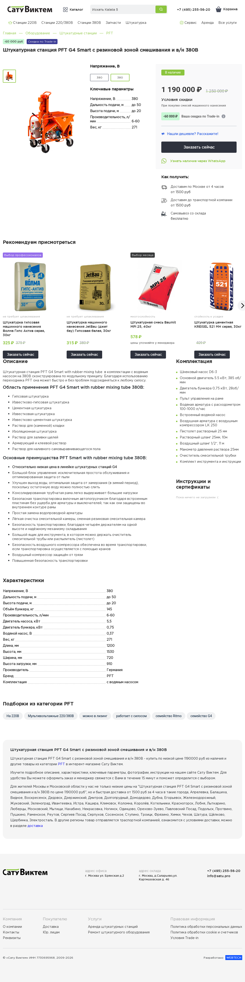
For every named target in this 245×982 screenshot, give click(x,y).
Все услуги (227, 23)
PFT (109, 33)
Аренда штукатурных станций (113, 927)
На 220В (13, 716)
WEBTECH (233, 957)
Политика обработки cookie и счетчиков (204, 932)
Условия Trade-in (184, 938)
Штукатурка (136, 23)
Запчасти (113, 23)
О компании (12, 927)
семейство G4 (201, 716)
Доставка (51, 927)
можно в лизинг (95, 716)
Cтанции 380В (89, 23)
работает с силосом (131, 716)
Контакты (11, 932)
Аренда (207, 23)
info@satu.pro (218, 876)
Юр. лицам (51, 932)
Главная (9, 33)
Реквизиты (12, 938)
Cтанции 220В (22, 23)
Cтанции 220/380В (57, 23)
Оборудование (37, 33)
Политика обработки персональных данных (206, 927)
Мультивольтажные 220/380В (51, 716)
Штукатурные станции (78, 33)
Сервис (188, 23)
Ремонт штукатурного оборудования (119, 932)
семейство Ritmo (169, 716)
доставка (35, 826)
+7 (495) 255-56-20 (193, 9)
